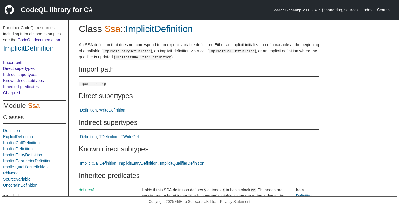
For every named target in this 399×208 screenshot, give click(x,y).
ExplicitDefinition (18, 136)
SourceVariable (17, 179)
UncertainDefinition (20, 185)
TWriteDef (130, 136)
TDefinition (108, 136)
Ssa (34, 105)
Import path (13, 62)
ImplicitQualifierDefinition (25, 167)
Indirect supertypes (20, 74)
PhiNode (11, 173)
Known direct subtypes (23, 80)
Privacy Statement (235, 201)
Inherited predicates (21, 86)
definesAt (87, 189)
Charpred (11, 92)
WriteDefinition (112, 110)
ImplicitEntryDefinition (22, 155)
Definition (11, 130)
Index (367, 10)
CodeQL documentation (39, 40)
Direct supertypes (19, 68)
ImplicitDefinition (28, 48)
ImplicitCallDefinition (21, 142)
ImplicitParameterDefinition (27, 161)
